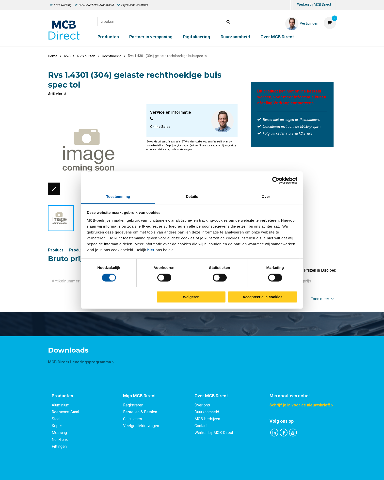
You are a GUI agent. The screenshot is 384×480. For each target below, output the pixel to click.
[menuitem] (291, 5)
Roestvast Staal (65, 412)
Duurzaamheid (235, 36)
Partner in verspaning (151, 36)
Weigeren (191, 297)
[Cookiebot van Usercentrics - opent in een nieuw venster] (275, 180)
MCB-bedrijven (207, 419)
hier (151, 250)
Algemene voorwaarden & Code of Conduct (198, 470)
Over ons (202, 405)
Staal (56, 419)
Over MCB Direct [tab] (211, 395)
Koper (57, 425)
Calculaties (132, 419)
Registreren (133, 405)
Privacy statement (139, 470)
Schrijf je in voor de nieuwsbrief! (300, 405)
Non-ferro (60, 439)
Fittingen (59, 446)
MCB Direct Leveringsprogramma (79, 362)
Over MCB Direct (277, 36)
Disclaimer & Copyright (262, 470)
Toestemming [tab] (118, 196)
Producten (108, 36)
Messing (59, 432)
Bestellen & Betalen (140, 412)
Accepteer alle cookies (263, 297)
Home (52, 56)
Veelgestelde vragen (141, 425)
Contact (201, 425)
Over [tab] (266, 196)
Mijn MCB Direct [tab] (139, 395)
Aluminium (60, 405)
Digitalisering (196, 36)
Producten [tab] (62, 395)
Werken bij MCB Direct (314, 4)
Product (55, 250)
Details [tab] (192, 196)
